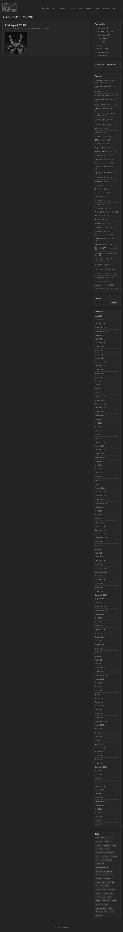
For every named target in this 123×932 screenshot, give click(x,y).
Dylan (97, 132)
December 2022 (100, 404)
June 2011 (98, 813)
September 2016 (101, 610)
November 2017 (100, 587)
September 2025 (101, 331)
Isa (96, 281)
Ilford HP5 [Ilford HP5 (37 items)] (107, 878)
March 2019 (99, 557)
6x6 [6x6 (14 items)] (97, 841)
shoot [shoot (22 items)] (110, 908)
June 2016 (98, 622)
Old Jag (97, 189)
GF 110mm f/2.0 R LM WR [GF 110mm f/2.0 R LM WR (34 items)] (104, 871)
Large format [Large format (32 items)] (111, 889)
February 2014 (100, 702)
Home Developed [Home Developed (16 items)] (108, 875)
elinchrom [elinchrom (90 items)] (114, 856)
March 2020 (99, 522)
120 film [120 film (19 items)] (98, 845)
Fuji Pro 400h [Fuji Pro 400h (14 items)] (100, 863)
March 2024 (99, 354)
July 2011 (98, 809)
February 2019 (100, 561)
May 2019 (98, 549)
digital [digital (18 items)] (97, 856)
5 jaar (97, 91)
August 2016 (99, 614)
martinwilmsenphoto (102, 68)
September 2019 (101, 538)
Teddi (97, 155)
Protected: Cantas (101, 181)
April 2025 (98, 339)
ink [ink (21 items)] (113, 882)
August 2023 (99, 373)
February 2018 (100, 580)
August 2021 (99, 461)
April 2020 (98, 519)
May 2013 (98, 736)
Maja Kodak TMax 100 (103, 264)
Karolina (98, 244)
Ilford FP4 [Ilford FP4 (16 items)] (99, 878)
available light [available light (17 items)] (100, 849)
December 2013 (100, 710)
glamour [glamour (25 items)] (98, 875)
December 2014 (100, 664)
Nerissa (97, 136)
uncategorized (102, 52)
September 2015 (101, 641)
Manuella (98, 273)
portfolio (45, 8)
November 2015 (100, 633)
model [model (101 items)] (109, 897)
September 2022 (101, 415)
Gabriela (98, 208)
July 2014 (98, 683)
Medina (97, 285)
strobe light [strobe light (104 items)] (99, 912)
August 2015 (99, 645)
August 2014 (99, 679)
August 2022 (99, 419)
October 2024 (100, 347)
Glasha (97, 144)
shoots (72, 8)
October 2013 (100, 717)
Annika (97, 231)
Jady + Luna (99, 105)
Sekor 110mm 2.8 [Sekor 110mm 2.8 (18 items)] (101, 908)
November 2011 (100, 797)
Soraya (97, 277)
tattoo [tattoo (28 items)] (112, 912)
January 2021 (100, 488)
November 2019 (100, 534)
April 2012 (98, 778)
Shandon (98, 227)
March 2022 (99, 438)
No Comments (46, 28)
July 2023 (98, 377)
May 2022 (98, 431)
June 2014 (98, 687)
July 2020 (98, 511)
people (89, 8)
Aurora (97, 223)
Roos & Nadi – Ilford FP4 (104, 259)
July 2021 (98, 465)
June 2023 (98, 381)
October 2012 (100, 763)
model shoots (35, 28)
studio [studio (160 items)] (106, 912)
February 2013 (100, 748)
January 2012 (100, 790)
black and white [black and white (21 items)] (100, 852)
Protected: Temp (100, 212)
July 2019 (98, 541)
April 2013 (98, 740)
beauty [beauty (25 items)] (108, 849)
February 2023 (100, 396)
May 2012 (98, 775)
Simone (97, 193)
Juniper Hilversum (101, 95)
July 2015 (98, 648)
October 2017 (100, 591)
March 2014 (99, 698)
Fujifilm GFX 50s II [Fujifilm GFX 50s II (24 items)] (106, 860)
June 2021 (98, 469)
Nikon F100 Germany (102, 172)
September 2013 (101, 721)
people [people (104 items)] (114, 900)
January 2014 (100, 706)
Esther (97, 163)
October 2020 (100, 499)
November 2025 (100, 327)
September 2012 (101, 767)
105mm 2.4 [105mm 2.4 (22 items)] (108, 841)
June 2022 (98, 427)
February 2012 (100, 786)
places (97, 8)
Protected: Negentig (102, 99)
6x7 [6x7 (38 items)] (101, 841)
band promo (101, 28)
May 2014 (98, 690)
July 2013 (98, 729)
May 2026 (98, 316)
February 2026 (100, 324)
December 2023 (100, 362)
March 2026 (99, 320)
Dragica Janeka (100, 167)
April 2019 (98, 553)
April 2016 (98, 626)
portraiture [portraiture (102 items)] (105, 904)
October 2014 (100, 671)
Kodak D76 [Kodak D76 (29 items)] (105, 886)
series (80, 8)
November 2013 (100, 713)
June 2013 (98, 733)
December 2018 (100, 568)
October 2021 (100, 454)
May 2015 (98, 656)
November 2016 (100, 606)
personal (100, 42)
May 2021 (98, 473)
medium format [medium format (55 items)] (100, 897)
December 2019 (100, 530)
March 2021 (99, 480)
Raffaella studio (100, 151)
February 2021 (100, 484)
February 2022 (100, 442)
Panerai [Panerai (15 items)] (98, 900)
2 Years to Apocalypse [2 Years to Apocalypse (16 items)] (102, 838)
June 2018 (98, 576)
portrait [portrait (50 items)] (98, 904)
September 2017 (101, 595)
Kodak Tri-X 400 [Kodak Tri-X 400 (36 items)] (100, 889)
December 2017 (100, 583)
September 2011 (101, 801)
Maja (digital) (99, 289)
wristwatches (101, 56)
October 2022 (100, 411)
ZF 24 (97, 140)
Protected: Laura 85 (102, 86)
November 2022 (100, 408)
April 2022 (98, 434)
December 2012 (100, 755)
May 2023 (98, 385)
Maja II (97, 197)
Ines (96, 220)
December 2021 (100, 450)
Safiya (97, 128)
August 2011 (99, 805)
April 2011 (98, 820)
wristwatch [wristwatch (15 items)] (99, 915)
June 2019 (98, 545)
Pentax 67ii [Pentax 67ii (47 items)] (106, 900)
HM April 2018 (15, 25)
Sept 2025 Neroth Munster (104, 119)
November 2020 (100, 496)
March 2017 (99, 603)
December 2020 (100, 492)
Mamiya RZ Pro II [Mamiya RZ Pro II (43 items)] (108, 893)
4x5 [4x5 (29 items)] (112, 838)
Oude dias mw (100, 178)
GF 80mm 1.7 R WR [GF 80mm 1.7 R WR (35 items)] (102, 867)
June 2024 (98, 350)
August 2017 (99, 599)
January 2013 (100, 752)
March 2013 (99, 744)
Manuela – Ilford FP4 (102, 253)
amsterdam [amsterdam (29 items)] (106, 845)
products (117, 8)
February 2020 (100, 526)
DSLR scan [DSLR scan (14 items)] (105, 856)
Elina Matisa (99, 270)
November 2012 (100, 759)
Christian (98, 235)
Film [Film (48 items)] (97, 860)
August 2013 (99, 725)
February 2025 (100, 343)
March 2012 (99, 782)
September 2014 (101, 675)
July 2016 (98, 618)
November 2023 (100, 366)
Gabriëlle (98, 185)
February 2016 (100, 629)
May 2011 (98, 817)
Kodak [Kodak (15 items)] (98, 886)
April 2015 (98, 660)
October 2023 (100, 369)
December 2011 (100, 794)
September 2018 (101, 572)
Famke (97, 159)
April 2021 (98, 476)
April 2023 (98, 389)
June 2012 (98, 771)
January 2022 (100, 446)
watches (106, 8)
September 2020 (101, 503)
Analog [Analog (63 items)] (114, 845)
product (99, 45)
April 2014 (98, 694)
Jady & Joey (99, 148)
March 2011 (99, 824)
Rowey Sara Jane (101, 239)
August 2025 (99, 335)
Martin (15, 28)
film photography (59, 8)
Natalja (97, 200)
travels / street (102, 49)
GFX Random (100, 125)
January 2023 (100, 400)
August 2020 (99, 507)
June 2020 (98, 515)
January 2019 (100, 564)
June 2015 (98, 652)
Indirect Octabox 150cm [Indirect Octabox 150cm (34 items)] (103, 882)
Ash (96, 216)
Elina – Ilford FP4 (101, 248)
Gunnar (97, 204)
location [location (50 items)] (98, 893)
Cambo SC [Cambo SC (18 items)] (110, 852)
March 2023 (99, 392)
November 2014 (100, 668)
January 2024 (100, 358)
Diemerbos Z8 (100, 108)
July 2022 (98, 423)
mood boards (101, 38)
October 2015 (100, 637)
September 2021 (101, 457)
